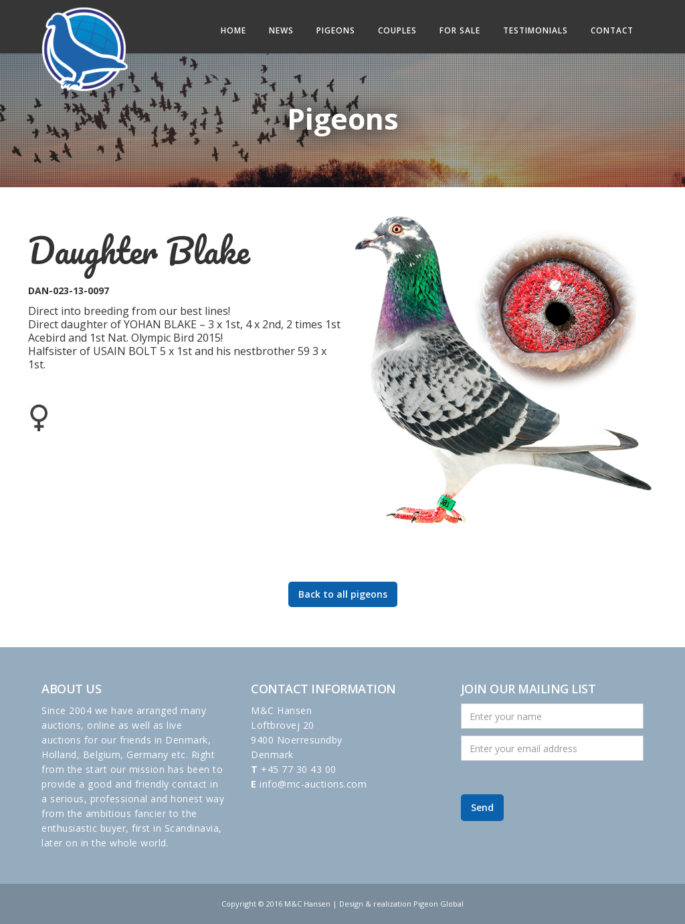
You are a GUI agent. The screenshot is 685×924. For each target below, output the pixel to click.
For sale (459, 30)
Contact (612, 30)
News (281, 30)
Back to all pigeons (342, 594)
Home (233, 30)
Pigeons (335, 30)
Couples (397, 30)
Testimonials (535, 30)
